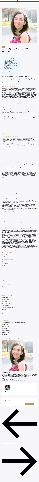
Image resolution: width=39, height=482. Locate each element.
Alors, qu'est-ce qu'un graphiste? (9, 60)
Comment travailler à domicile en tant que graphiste (11, 66)
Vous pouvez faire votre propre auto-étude (11, 63)
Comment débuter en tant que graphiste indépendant (9, 59)
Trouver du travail (7, 71)
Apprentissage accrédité (8, 68)
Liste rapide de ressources (7, 67)
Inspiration (6, 70)
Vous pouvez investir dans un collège (10, 62)
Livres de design (7, 73)
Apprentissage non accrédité (9, 69)
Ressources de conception (8, 72)
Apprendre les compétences (9, 61)
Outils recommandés (8, 64)
